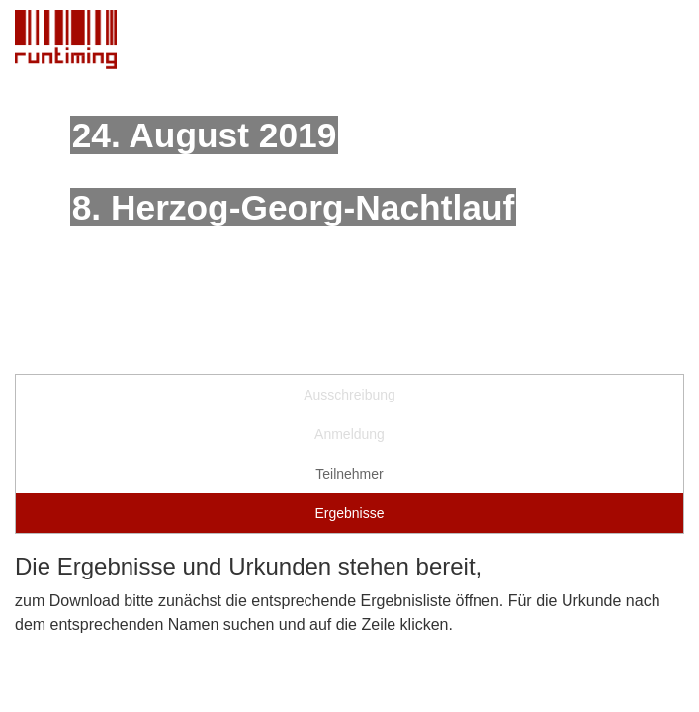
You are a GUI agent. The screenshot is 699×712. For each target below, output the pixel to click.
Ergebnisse (349, 513)
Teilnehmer (349, 474)
